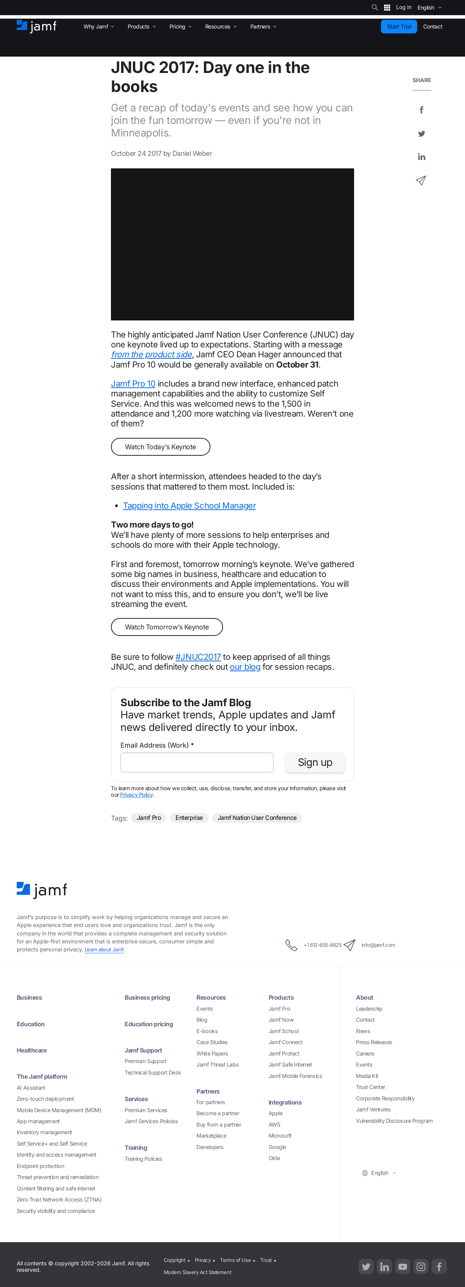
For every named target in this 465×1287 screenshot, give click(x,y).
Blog (201, 1021)
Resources (213, 999)
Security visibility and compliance (56, 1212)
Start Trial (399, 26)
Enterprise (194, 818)
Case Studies (212, 1043)
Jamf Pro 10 (133, 383)
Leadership (369, 1009)
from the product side (151, 354)
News (363, 1032)
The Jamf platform (45, 1078)
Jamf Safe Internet (290, 1065)
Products (282, 999)
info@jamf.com (379, 946)
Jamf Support (146, 1051)
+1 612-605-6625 (305, 946)
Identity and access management (56, 1156)
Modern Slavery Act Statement (198, 1270)
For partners (210, 1103)
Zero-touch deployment (45, 1100)
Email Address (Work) (157, 745)
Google (277, 1148)
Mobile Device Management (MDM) (59, 1111)
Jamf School (284, 1032)
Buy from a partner (218, 1125)
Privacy (204, 1260)
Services (138, 1100)
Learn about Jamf (106, 950)
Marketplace (211, 1137)
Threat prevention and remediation (57, 1178)
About (365, 999)
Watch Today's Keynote (160, 447)
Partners (209, 1092)
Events (204, 1009)
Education (32, 1025)
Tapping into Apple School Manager (189, 505)
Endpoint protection (40, 1167)
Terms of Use (238, 1260)
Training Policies (143, 1160)
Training (137, 1149)
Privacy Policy (136, 794)
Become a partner (217, 1114)
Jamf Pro (150, 818)
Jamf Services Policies (151, 1122)
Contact (365, 1021)
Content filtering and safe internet (56, 1189)
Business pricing (151, 999)
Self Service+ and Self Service (52, 1144)
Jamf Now (281, 1021)
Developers (210, 1148)
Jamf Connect (285, 1043)
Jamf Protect (284, 1054)
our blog (245, 667)
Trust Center (370, 1088)
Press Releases (374, 1043)
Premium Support (145, 1062)
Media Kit (367, 1077)
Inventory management (44, 1133)
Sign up (315, 762)
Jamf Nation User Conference (270, 818)
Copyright (174, 1260)
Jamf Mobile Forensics (296, 1077)
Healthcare (34, 1051)
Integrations (287, 1103)
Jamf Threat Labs (217, 1065)
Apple (276, 1114)
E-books (207, 1032)
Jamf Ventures (373, 1110)
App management (38, 1122)
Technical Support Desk (153, 1073)
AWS (274, 1125)
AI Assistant (31, 1089)
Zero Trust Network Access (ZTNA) (59, 1201)
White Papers (212, 1054)
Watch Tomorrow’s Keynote (167, 627)
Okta (274, 1159)
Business (31, 999)
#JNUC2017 (198, 657)
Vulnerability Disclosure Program (394, 1122)
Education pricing (152, 1025)
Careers (365, 1054)
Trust (270, 1260)
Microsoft (280, 1137)
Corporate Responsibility (385, 1099)
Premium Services (146, 1111)
